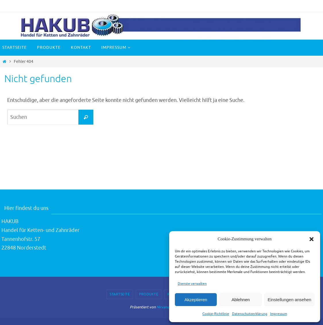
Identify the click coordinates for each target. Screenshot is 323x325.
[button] (311, 239)
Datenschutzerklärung (249, 314)
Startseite (120, 294)
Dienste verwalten (192, 283)
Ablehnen (240, 299)
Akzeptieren (195, 299)
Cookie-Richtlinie (215, 314)
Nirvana (162, 307)
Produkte (148, 294)
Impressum (278, 314)
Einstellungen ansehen (289, 299)
